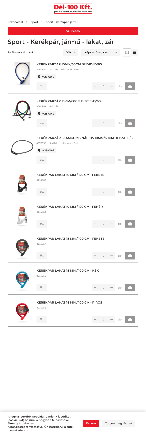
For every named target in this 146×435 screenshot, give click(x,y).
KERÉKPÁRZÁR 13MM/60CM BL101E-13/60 (68, 101)
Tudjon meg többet (118, 423)
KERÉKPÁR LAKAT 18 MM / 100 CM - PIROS (69, 302)
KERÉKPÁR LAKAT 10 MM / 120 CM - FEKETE (70, 175)
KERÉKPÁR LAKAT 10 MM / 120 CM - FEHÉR (69, 207)
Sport (34, 22)
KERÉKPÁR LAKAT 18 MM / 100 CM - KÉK (67, 270)
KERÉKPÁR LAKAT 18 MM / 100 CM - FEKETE (70, 238)
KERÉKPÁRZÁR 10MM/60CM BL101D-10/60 (69, 64)
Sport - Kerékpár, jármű (62, 22)
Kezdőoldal (15, 22)
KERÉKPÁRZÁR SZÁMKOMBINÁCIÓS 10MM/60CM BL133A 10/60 (85, 138)
